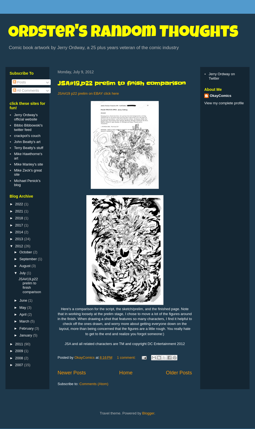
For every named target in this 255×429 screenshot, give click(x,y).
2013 (19, 239)
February (27, 328)
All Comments (26, 90)
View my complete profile (224, 103)
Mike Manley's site (28, 164)
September (28, 259)
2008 (19, 358)
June (23, 300)
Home (126, 372)
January (26, 335)
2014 (19, 232)
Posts (19, 82)
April (23, 314)
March (24, 321)
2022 (19, 204)
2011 (19, 344)
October (26, 252)
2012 (19, 246)
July (23, 273)
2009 (19, 351)
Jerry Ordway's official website (26, 117)
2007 (19, 365)
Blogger (148, 413)
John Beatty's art (27, 142)
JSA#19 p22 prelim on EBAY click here (88, 93)
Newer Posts (72, 372)
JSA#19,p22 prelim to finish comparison (122, 83)
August (25, 266)
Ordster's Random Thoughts (123, 33)
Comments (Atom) (94, 384)
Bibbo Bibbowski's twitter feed (28, 127)
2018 (19, 218)
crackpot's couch (27, 136)
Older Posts (179, 372)
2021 (19, 211)
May (23, 307)
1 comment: (127, 357)
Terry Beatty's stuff (28, 148)
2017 (19, 225)
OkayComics (220, 96)
